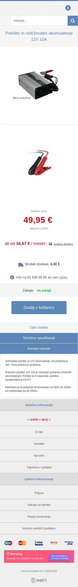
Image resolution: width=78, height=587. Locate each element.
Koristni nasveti (39, 348)
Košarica (73, 8)
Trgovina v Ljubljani (38, 467)
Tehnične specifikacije (39, 338)
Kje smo (39, 455)
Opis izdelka (39, 327)
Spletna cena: (39, 211)
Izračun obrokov (63, 244)
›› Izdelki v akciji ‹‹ (39, 419)
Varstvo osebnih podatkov (39, 528)
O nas (39, 432)
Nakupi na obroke (39, 504)
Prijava (5, 8)
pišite (63, 277)
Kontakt (39, 443)
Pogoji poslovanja (39, 516)
